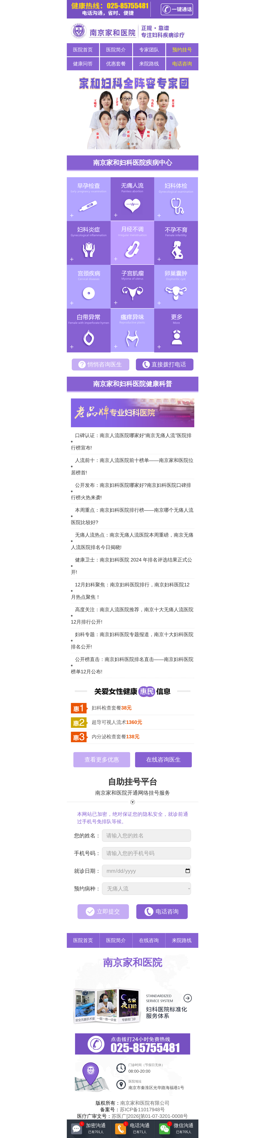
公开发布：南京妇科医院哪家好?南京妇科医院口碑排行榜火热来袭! (131, 491)
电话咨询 (182, 63)
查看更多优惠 (101, 759)
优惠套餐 (116, 63)
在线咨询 (149, 940)
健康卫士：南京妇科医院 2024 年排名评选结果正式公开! (131, 566)
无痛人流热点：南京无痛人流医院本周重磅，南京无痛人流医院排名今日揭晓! (132, 541)
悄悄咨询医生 (104, 364)
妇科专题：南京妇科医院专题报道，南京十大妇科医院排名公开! (132, 640)
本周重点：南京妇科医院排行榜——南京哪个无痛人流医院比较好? (132, 516)
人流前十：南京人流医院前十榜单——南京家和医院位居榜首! (132, 466)
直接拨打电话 (169, 364)
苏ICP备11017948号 (142, 1109)
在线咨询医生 (163, 759)
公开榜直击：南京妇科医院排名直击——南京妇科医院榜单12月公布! (132, 665)
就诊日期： (87, 871)
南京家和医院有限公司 (145, 1103)
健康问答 (83, 63)
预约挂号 (182, 49)
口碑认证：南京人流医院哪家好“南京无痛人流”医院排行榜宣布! (131, 441)
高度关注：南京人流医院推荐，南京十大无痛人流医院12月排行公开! (132, 616)
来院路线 (149, 63)
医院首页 (83, 49)
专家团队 (149, 49)
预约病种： (87, 889)
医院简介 (116, 49)
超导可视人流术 (117, 722)
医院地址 (156, 1085)
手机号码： (87, 853)
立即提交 (108, 911)
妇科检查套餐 (112, 708)
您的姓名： (87, 835)
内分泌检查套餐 (115, 736)
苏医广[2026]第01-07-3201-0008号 (150, 1116)
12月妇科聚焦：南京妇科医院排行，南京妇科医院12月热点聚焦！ (130, 591)
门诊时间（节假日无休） (146, 1068)
